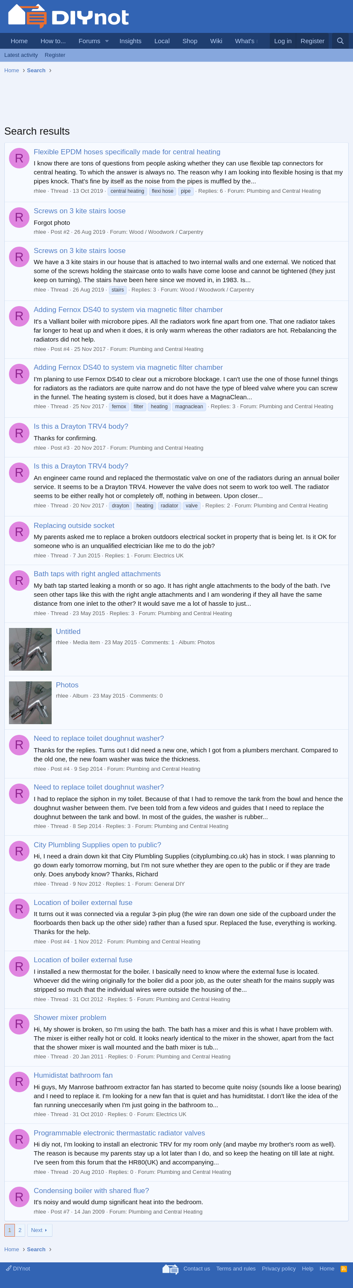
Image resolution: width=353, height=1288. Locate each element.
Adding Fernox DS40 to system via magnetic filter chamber (128, 310)
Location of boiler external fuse (83, 903)
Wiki (216, 40)
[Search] (340, 41)
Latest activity (21, 55)
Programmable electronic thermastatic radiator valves (119, 1133)
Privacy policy (279, 1268)
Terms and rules (236, 1268)
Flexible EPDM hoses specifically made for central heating (127, 152)
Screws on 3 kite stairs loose (79, 211)
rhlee (40, 191)
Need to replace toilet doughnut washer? (99, 738)
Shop (189, 40)
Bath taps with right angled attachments (97, 574)
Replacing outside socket (74, 526)
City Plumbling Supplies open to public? (97, 845)
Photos (67, 685)
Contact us (197, 1268)
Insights (131, 40)
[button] (107, 41)
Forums (89, 40)
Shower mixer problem (70, 1018)
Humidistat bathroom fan (73, 1075)
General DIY (169, 884)
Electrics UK (168, 555)
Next (37, 1230)
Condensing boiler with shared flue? (91, 1191)
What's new (251, 40)
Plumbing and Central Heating (284, 191)
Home (19, 40)
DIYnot (18, 1268)
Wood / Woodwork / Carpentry (166, 232)
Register (55, 55)
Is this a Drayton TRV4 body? (81, 426)
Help (308, 1268)
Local (162, 40)
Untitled (68, 632)
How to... (53, 40)
